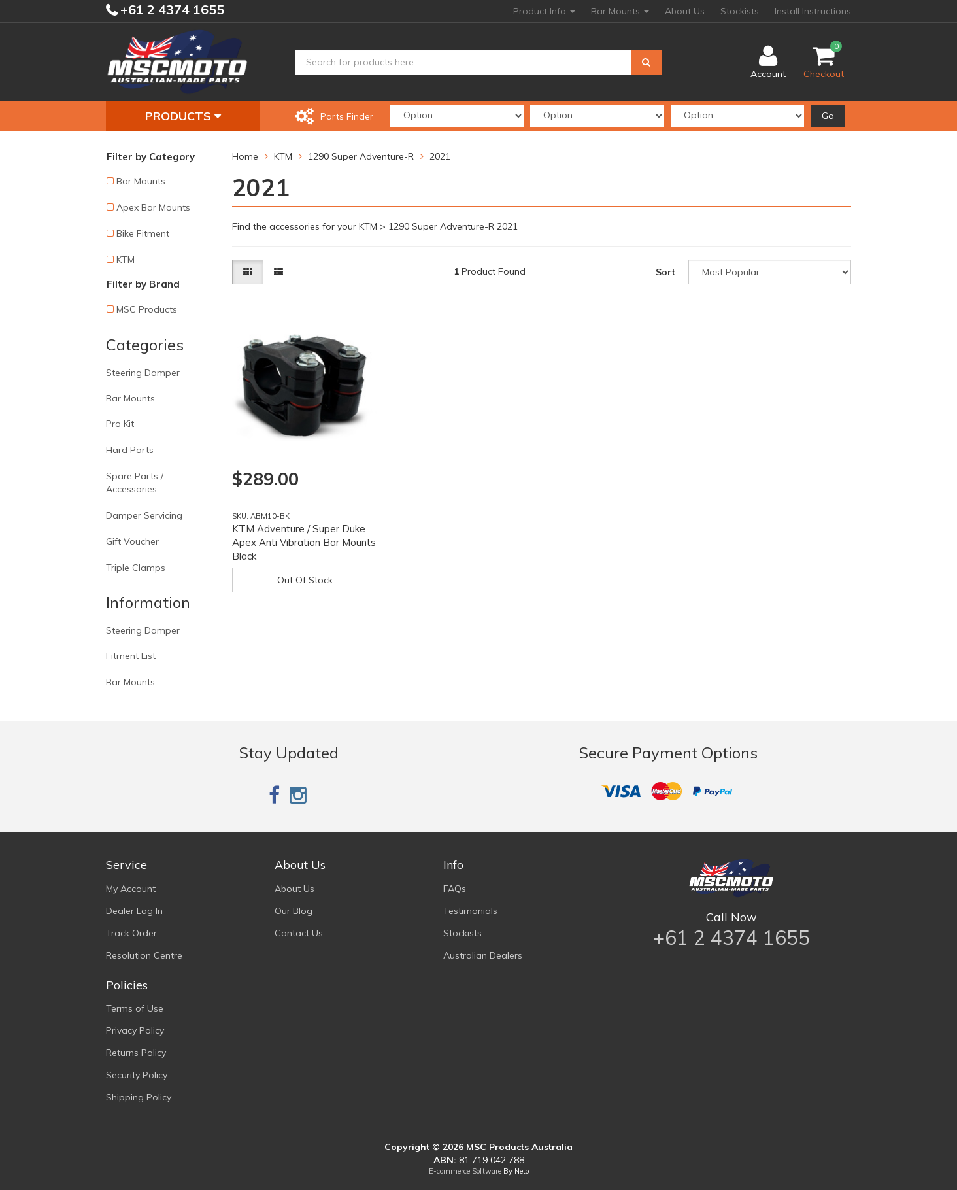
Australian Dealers (482, 955)
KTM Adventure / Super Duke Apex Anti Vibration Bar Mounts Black (304, 542)
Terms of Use (134, 1008)
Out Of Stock (305, 580)
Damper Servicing (144, 515)
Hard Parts (130, 450)
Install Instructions (813, 11)
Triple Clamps (135, 567)
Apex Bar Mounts (153, 207)
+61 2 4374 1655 (170, 9)
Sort (665, 272)
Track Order (131, 933)
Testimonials (470, 911)
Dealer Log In (134, 911)
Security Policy (136, 1075)
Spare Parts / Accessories (134, 482)
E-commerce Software (465, 1171)
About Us (685, 11)
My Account (131, 888)
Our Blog (293, 911)
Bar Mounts (620, 11)
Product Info (544, 11)
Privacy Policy (135, 1030)
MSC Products (146, 309)
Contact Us (299, 933)
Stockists (739, 11)
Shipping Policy (138, 1097)
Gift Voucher (132, 541)
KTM (125, 259)
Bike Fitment (142, 233)
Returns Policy (136, 1053)
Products (183, 116)
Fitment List (131, 656)
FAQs (454, 888)
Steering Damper (143, 373)
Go (828, 116)
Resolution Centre (144, 955)
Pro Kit (120, 424)
